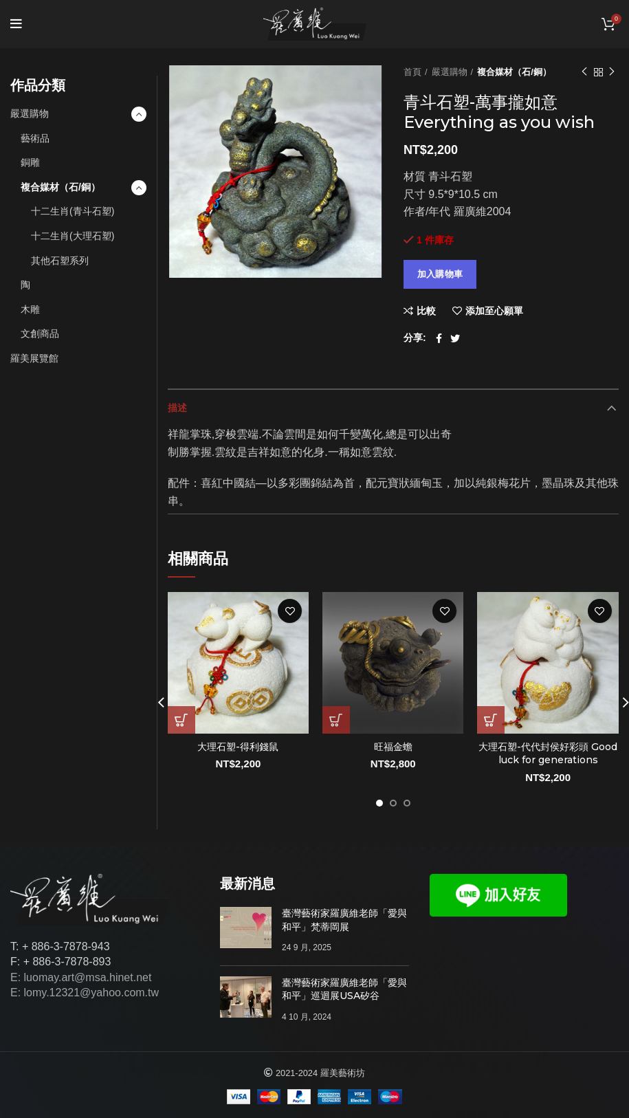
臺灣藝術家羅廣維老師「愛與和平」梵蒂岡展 (344, 920)
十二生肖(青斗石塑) (72, 211)
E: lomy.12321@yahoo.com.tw (84, 992)
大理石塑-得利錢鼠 (237, 747)
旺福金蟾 (393, 747)
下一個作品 (612, 72)
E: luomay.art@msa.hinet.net (80, 977)
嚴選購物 (449, 72)
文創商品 (40, 333)
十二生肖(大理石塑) (72, 235)
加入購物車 (440, 274)
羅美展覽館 (34, 358)
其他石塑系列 (60, 260)
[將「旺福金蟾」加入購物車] (336, 720)
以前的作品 (584, 72)
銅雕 (30, 162)
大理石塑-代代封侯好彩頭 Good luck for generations (547, 754)
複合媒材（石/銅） (514, 72)
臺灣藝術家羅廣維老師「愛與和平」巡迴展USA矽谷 (344, 989)
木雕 (30, 309)
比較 (426, 311)
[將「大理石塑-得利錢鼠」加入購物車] (181, 720)
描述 (177, 408)
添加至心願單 (494, 311)
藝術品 (35, 138)
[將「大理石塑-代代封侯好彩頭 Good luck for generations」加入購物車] (491, 720)
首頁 (412, 72)
